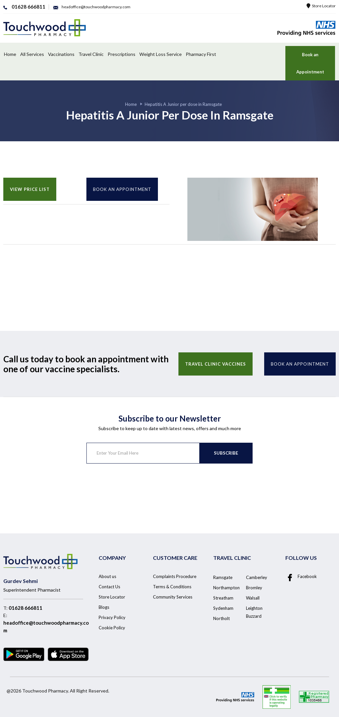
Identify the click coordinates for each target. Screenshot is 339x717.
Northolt (221, 618)
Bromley (254, 587)
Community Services (172, 597)
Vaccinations (61, 54)
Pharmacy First (201, 54)
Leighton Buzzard (254, 612)
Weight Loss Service (160, 54)
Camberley (256, 577)
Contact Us (109, 586)
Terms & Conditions (172, 586)
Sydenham (223, 608)
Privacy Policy (112, 617)
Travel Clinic (91, 54)
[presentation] (136, 490)
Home (10, 54)
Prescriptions (121, 54)
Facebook (301, 576)
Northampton (226, 587)
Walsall (253, 598)
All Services (32, 54)
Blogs (104, 607)
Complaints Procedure (174, 576)
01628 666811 (25, 608)
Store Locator (321, 5)
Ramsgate (222, 577)
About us (107, 576)
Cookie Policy (112, 627)
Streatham (223, 598)
